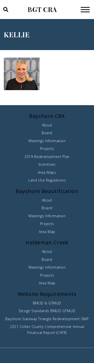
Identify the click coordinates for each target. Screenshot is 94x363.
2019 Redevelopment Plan (47, 156)
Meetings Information (47, 140)
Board (47, 132)
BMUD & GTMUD (47, 303)
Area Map (47, 231)
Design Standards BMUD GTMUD (47, 310)
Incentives (47, 164)
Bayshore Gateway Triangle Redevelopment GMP (47, 318)
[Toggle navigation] (85, 9)
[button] (5, 10)
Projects (47, 148)
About (47, 125)
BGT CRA (42, 9)
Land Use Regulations (47, 180)
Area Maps (47, 172)
